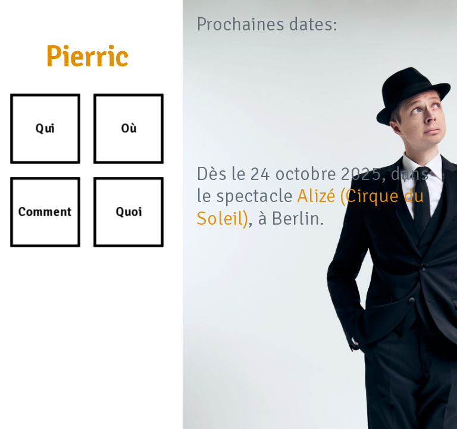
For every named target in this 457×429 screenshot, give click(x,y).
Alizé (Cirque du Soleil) (310, 207)
